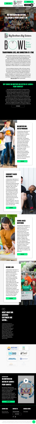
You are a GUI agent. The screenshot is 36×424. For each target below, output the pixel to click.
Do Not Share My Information (10, 421)
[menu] (34, 3)
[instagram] (15, 417)
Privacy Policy (4, 421)
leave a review (5, 335)
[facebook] (13, 417)
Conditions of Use (17, 421)
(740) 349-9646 (16, 28)
